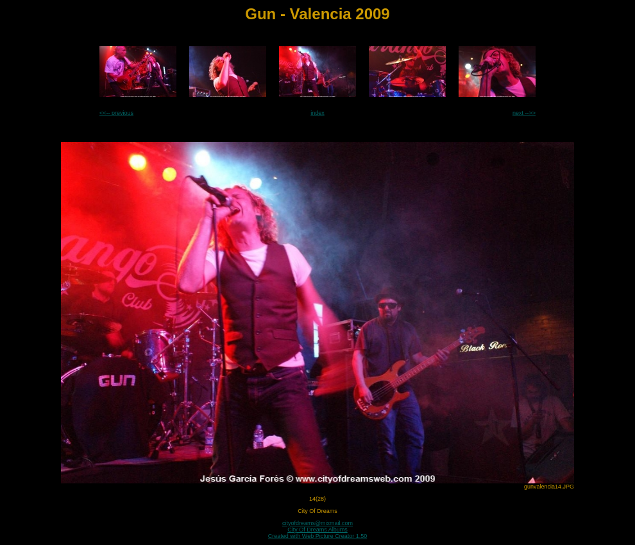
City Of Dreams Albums (317, 529)
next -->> (524, 113)
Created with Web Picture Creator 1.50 (317, 536)
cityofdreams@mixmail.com (317, 523)
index (317, 113)
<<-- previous (116, 113)
